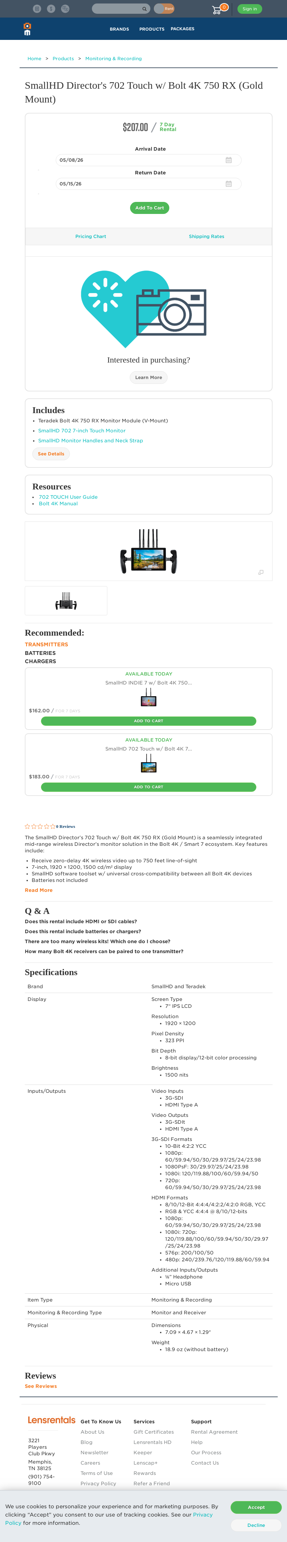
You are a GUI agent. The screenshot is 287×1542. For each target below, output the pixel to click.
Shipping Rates (206, 236)
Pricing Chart (90, 236)
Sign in (250, 8)
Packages (182, 28)
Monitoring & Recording (113, 58)
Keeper (143, 1452)
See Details (51, 453)
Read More (39, 890)
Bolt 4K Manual (58, 503)
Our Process (206, 1452)
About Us (92, 1432)
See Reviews (41, 1386)
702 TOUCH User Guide (68, 497)
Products (63, 58)
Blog (87, 1442)
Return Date (150, 172)
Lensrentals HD (153, 1442)
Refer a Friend (152, 1483)
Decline (256, 1525)
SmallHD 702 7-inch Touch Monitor (82, 430)
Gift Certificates (154, 1432)
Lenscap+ (146, 1463)
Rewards (145, 1473)
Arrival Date (150, 149)
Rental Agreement (214, 1432)
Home (34, 58)
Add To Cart (149, 208)
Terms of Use (97, 1473)
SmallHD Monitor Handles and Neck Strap (90, 440)
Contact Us (205, 1463)
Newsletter (94, 1452)
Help (197, 1442)
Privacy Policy (98, 1483)
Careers (90, 1463)
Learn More (148, 377)
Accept (256, 1507)
